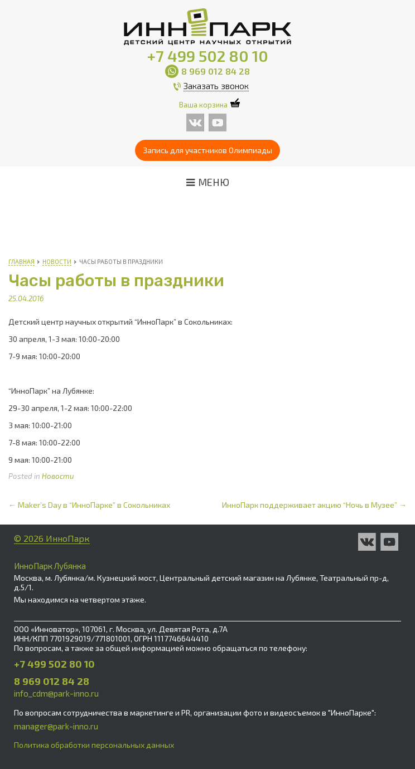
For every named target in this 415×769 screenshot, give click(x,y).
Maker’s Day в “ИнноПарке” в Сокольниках (89, 505)
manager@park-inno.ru (56, 726)
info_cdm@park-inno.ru (56, 693)
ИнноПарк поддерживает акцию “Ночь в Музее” (314, 505)
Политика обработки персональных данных (94, 745)
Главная (21, 261)
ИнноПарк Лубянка (50, 566)
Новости (58, 476)
